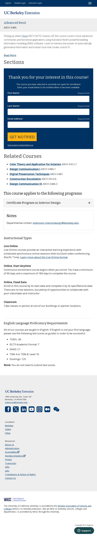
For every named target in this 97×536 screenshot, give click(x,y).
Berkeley (9, 425)
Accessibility (12, 452)
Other (8, 433)
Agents (8, 3)
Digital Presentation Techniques (29, 174)
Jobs (7, 470)
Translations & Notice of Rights (20, 474)
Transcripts (10, 463)
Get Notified (22, 136)
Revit (25, 36)
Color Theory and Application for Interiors (35, 164)
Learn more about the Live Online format (43, 257)
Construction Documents (25, 179)
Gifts (7, 467)
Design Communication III (26, 184)
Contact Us (10, 478)
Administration (12, 448)
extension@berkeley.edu (16, 402)
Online (8, 429)
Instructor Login (35, 3)
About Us (9, 444)
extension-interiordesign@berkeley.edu (56, 223)
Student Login (20, 3)
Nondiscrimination (15, 455)
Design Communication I (25, 169)
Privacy (8, 459)
